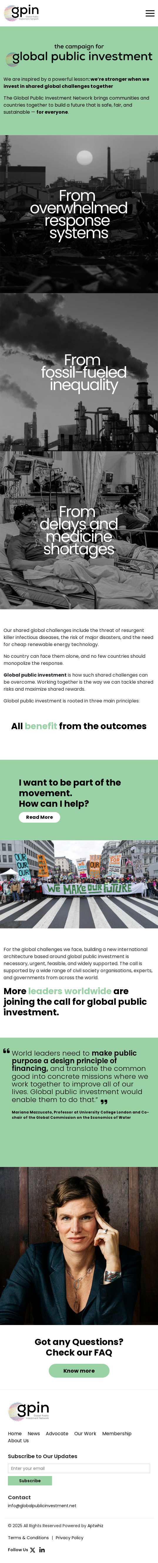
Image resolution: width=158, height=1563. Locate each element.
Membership (117, 1433)
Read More (39, 817)
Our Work (85, 1433)
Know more (79, 1370)
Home (15, 1433)
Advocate (57, 1433)
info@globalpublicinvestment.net (42, 1506)
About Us (18, 1440)
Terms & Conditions (28, 1538)
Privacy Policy (69, 1538)
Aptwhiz (95, 1526)
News (34, 1433)
